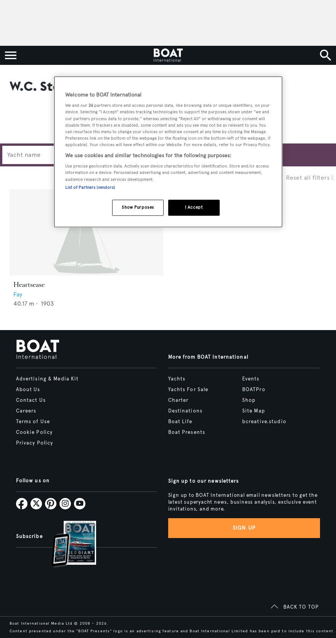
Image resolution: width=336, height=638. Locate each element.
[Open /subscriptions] (67, 545)
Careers (26, 411)
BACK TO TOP (301, 607)
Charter (178, 400)
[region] (168, 151)
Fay (17, 294)
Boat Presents (187, 432)
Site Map (253, 411)
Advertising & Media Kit (47, 379)
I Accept (194, 207)
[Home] (168, 55)
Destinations (185, 411)
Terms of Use (33, 422)
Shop (249, 400)
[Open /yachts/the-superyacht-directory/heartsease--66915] (86, 232)
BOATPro (253, 390)
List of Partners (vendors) (90, 187)
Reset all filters (310, 177)
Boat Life (180, 422)
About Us (28, 390)
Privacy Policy (34, 443)
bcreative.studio (264, 422)
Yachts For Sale (188, 390)
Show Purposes (138, 207)
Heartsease (29, 284)
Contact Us (31, 400)
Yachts (177, 379)
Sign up (244, 528)
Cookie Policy (34, 432)
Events (251, 379)
